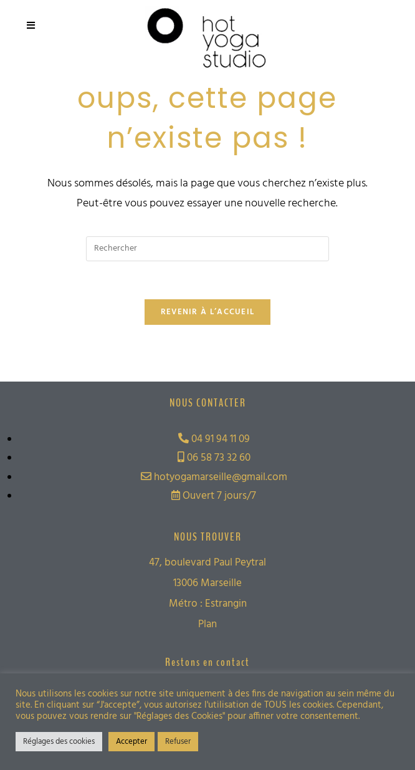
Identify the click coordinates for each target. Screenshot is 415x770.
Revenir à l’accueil (208, 312)
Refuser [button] (178, 741)
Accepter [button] (131, 741)
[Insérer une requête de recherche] (207, 248)
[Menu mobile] (31, 26)
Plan (207, 624)
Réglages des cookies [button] (59, 741)
